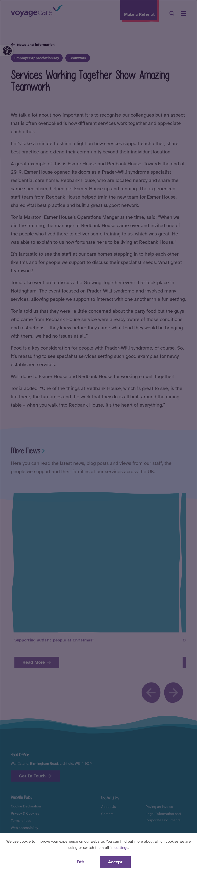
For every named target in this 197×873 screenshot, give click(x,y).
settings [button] (121, 847)
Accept (115, 862)
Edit (80, 862)
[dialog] (98, 436)
